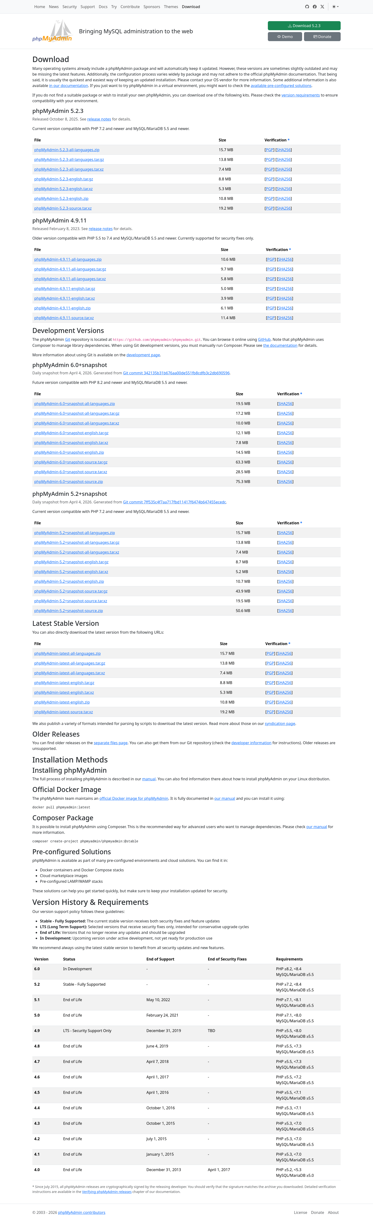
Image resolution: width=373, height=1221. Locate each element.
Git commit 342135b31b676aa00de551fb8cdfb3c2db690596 (176, 373)
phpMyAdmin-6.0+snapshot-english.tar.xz (71, 442)
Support (88, 6)
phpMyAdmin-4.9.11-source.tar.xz (64, 317)
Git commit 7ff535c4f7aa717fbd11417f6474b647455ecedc (174, 502)
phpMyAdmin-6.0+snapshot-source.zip (68, 481)
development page (143, 354)
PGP (269, 149)
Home (39, 6)
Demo (285, 36)
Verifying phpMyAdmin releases (107, 1191)
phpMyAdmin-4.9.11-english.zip (62, 308)
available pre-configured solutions (281, 85)
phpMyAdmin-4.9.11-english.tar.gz (64, 288)
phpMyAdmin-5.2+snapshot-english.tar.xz (71, 571)
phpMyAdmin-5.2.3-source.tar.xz (63, 208)
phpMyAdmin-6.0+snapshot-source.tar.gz (71, 462)
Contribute (130, 6)
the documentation (280, 345)
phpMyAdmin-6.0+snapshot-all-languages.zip (74, 403)
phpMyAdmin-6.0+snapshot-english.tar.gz (71, 432)
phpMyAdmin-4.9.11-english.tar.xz (64, 298)
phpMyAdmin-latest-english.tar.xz (64, 692)
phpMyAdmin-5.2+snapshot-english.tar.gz (71, 562)
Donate (322, 36)
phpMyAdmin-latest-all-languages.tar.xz (69, 673)
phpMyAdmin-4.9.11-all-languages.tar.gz (70, 269)
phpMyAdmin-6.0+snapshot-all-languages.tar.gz (76, 413)
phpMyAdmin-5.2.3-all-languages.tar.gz (69, 159)
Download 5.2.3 (304, 25)
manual (149, 779)
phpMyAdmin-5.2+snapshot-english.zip (69, 581)
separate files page (111, 742)
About (333, 1212)
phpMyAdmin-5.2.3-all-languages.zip (66, 149)
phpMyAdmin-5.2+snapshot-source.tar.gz (71, 591)
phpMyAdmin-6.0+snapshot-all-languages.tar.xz (76, 423)
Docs (103, 6)
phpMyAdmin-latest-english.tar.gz (64, 682)
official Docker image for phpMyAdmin (133, 798)
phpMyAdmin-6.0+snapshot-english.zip (69, 452)
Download (191, 6)
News (54, 6)
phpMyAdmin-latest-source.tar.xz (63, 711)
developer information (251, 742)
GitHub (264, 339)
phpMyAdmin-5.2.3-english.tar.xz (63, 188)
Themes (171, 6)
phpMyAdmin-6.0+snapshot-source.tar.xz (70, 471)
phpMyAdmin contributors (81, 1212)
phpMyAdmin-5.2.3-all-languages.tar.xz (69, 169)
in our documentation (68, 85)
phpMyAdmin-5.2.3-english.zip (61, 198)
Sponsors (151, 6)
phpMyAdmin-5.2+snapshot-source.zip (68, 610)
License (300, 1212)
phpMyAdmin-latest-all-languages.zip (67, 653)
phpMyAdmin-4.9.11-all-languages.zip (68, 259)
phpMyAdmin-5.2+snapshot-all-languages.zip (74, 532)
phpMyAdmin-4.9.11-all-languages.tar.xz (70, 278)
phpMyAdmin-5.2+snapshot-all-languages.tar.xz (76, 552)
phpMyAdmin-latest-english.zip (62, 702)
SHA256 (283, 149)
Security (70, 6)
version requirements (300, 95)
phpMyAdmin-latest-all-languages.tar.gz (69, 663)
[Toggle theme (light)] (335, 6)
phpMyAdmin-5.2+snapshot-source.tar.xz (70, 600)
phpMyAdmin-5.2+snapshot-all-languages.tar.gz (76, 542)
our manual (224, 798)
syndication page (280, 723)
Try (114, 6)
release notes (99, 119)
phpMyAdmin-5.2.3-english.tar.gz (63, 179)
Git (67, 339)
